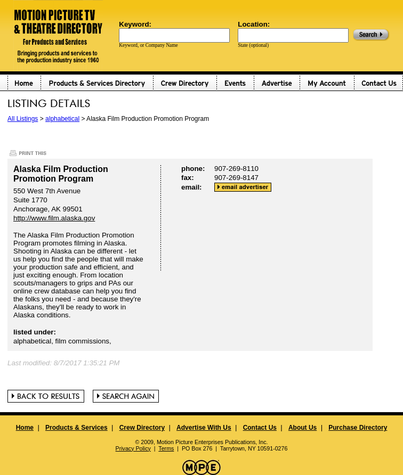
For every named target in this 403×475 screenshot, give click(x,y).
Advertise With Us (203, 427)
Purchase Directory (357, 427)
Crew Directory (142, 427)
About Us (302, 427)
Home (25, 427)
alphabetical (62, 118)
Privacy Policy (133, 448)
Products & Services (76, 427)
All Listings (22, 118)
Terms (166, 448)
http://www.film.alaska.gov (54, 218)
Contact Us (260, 427)
